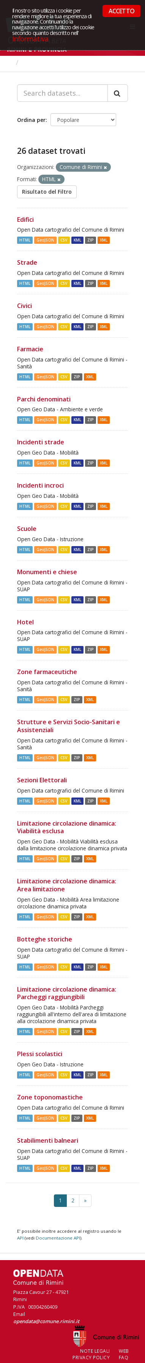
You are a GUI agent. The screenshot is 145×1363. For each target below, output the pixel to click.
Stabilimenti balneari (47, 1140)
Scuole (26, 528)
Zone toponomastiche (50, 1097)
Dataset (35, 62)
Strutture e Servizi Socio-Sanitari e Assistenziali (68, 726)
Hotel (25, 622)
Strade (27, 262)
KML (77, 240)
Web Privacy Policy (100, 1354)
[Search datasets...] (62, 93)
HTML (24, 240)
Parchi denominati (44, 399)
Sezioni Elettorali (42, 780)
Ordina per (31, 119)
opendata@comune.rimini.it (46, 1321)
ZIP (90, 240)
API (20, 1238)
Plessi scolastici (39, 1054)
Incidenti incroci (40, 485)
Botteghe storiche (44, 939)
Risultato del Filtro (47, 191)
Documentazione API (58, 1238)
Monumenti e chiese (47, 572)
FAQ (124, 1357)
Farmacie (30, 349)
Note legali (95, 1351)
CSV (63, 240)
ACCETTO (121, 11)
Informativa (30, 38)
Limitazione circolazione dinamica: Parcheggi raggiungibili (66, 993)
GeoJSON (45, 240)
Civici (24, 306)
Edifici (25, 219)
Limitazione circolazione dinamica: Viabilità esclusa (66, 827)
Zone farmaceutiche (47, 672)
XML (103, 240)
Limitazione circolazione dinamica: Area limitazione (66, 885)
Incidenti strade (40, 442)
